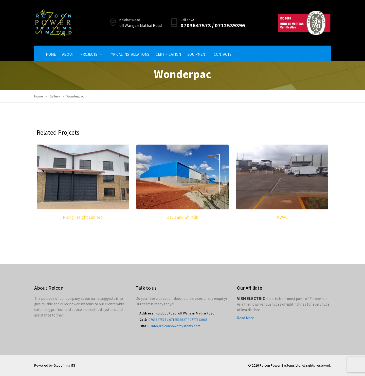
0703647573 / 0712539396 (212, 25)
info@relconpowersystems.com (175, 326)
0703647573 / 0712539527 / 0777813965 (178, 319)
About (68, 54)
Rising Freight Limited (83, 217)
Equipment (197, 54)
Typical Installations (129, 54)
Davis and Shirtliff (182, 217)
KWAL (282, 217)
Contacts (222, 54)
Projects (91, 54)
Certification (168, 54)
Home (51, 54)
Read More (245, 317)
